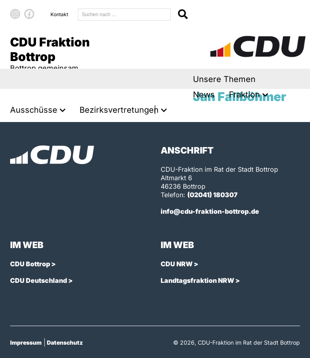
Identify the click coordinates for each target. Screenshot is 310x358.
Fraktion (244, 94)
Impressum (26, 342)
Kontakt (59, 14)
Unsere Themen (224, 79)
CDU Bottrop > (33, 264)
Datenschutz (65, 342)
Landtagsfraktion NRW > (200, 280)
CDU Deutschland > (41, 280)
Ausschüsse (33, 110)
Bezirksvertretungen (119, 110)
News (204, 94)
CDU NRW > (179, 264)
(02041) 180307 (212, 195)
